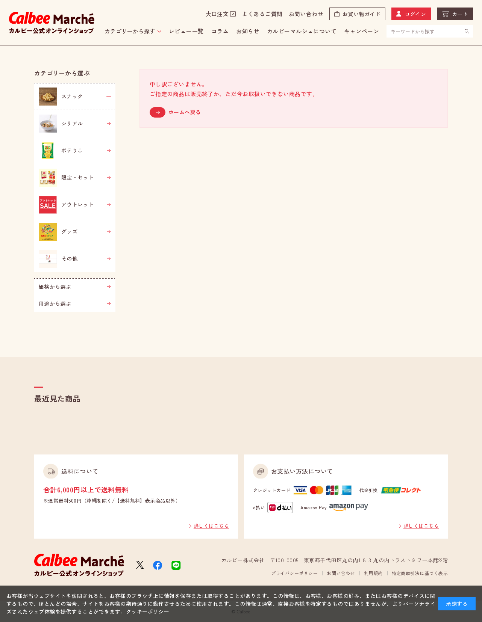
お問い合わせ (306, 14)
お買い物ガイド (361, 14)
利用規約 (373, 573)
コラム (220, 31)
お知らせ (247, 31)
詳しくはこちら (211, 525)
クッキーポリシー (148, 611)
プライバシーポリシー (294, 573)
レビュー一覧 (186, 31)
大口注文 (217, 14)
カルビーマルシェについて (301, 31)
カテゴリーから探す (130, 31)
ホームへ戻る (184, 112)
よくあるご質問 (262, 14)
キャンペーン (361, 31)
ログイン (415, 14)
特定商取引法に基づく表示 (420, 573)
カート (460, 14)
